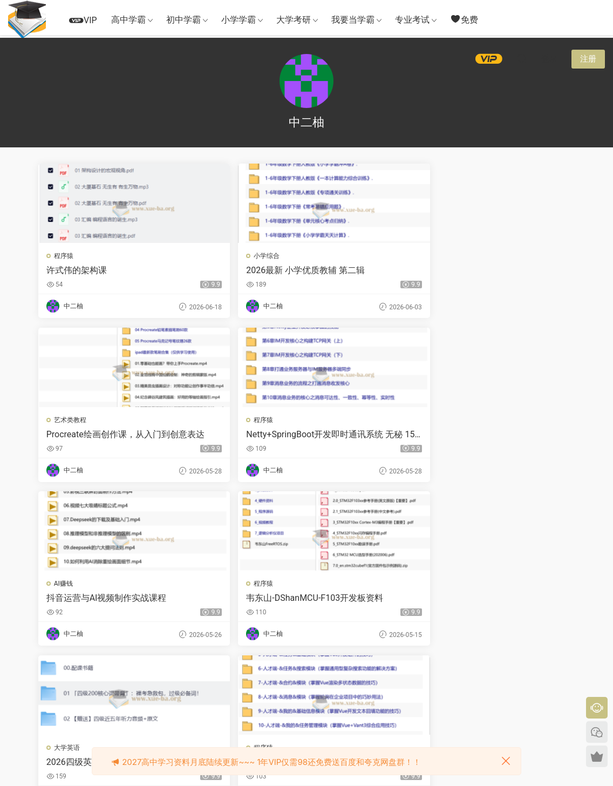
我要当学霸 (352, 20)
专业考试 (412, 20)
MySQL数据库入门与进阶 (505, 600)
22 (304, 677)
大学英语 (340, 421)
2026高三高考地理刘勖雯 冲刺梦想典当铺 (374, 600)
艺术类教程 (344, 256)
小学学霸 (238, 20)
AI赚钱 (64, 421)
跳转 (386, 677)
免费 (464, 19)
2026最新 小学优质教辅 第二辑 (234, 270)
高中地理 (340, 586)
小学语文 (68, 586)
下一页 (332, 677)
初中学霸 (183, 20)
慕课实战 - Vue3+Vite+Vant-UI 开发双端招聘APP (509, 435)
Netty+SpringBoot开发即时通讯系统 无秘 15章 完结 (508, 270)
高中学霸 (128, 20)
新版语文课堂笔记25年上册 (236, 600)
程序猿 (64, 256)
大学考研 (293, 20)
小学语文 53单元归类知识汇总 (100, 600)
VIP (83, 20)
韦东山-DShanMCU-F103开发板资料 (235, 435)
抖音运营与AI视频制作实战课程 (99, 435)
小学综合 (204, 256)
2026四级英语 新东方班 (365, 435)
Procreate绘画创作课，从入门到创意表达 (373, 270)
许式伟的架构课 (77, 270)
